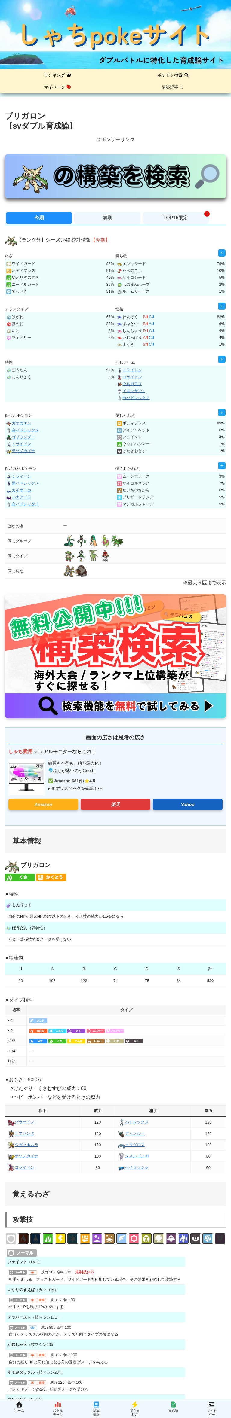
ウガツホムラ (23, 1145)
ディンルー (131, 1133)
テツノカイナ (20, 451)
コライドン (129, 377)
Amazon (43, 804)
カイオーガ (18, 490)
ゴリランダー (20, 437)
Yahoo (187, 804)
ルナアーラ (18, 497)
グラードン (21, 1122)
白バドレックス (133, 397)
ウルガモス (129, 384)
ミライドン (129, 370)
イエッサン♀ (131, 390)
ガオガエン (18, 423)
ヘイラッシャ (133, 1167)
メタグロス (131, 1145)
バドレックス (133, 1122)
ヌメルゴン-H (133, 1156)
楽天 (115, 804)
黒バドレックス (22, 483)
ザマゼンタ (21, 1133)
